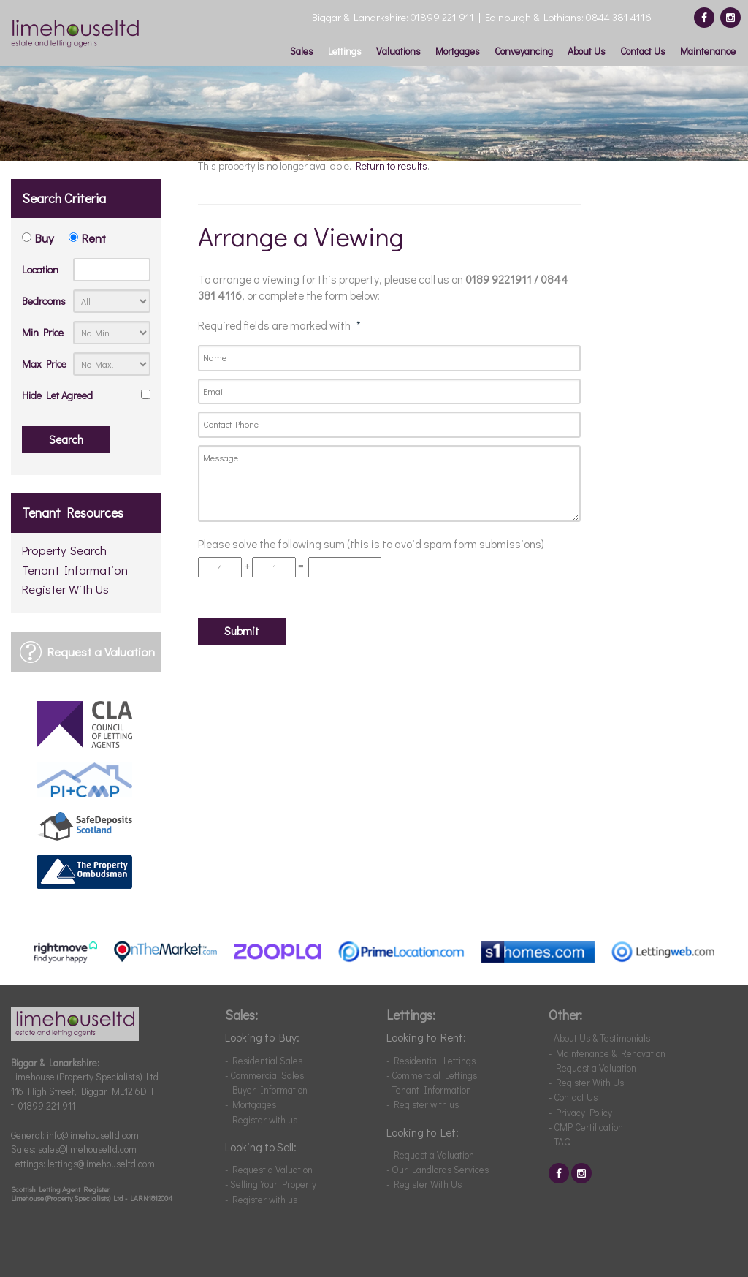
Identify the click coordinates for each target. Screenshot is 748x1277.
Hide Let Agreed (57, 395)
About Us (587, 51)
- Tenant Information (428, 1089)
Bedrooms (44, 301)
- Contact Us (573, 1097)
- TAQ (559, 1141)
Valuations (398, 51)
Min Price (43, 332)
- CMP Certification (586, 1127)
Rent (94, 238)
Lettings (345, 51)
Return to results (391, 166)
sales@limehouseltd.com (87, 1149)
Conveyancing (524, 51)
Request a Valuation (101, 651)
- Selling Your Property (270, 1184)
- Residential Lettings (431, 1060)
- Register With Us (424, 1184)
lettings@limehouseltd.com (101, 1163)
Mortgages (457, 51)
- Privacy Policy (580, 1112)
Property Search (64, 551)
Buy (44, 238)
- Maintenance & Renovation (607, 1053)
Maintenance (708, 51)
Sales (301, 51)
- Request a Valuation (269, 1169)
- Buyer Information (266, 1089)
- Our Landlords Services (437, 1169)
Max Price (44, 364)
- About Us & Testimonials (599, 1037)
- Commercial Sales (264, 1075)
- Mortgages (250, 1104)
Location (40, 269)
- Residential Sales (263, 1060)
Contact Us (642, 51)
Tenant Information (75, 570)
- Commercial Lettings (431, 1075)
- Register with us (261, 1119)
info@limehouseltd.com (93, 1135)
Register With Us (65, 589)
